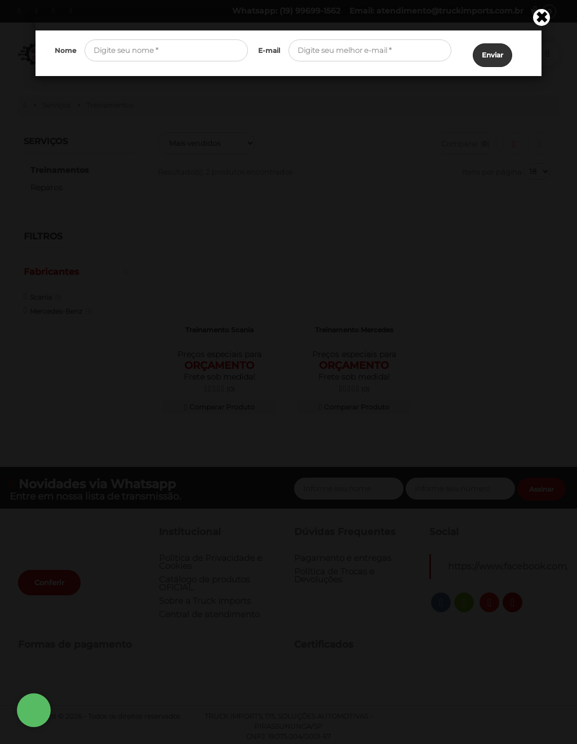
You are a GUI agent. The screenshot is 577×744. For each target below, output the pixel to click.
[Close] (541, 17)
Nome (65, 50)
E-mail (269, 50)
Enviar (492, 51)
